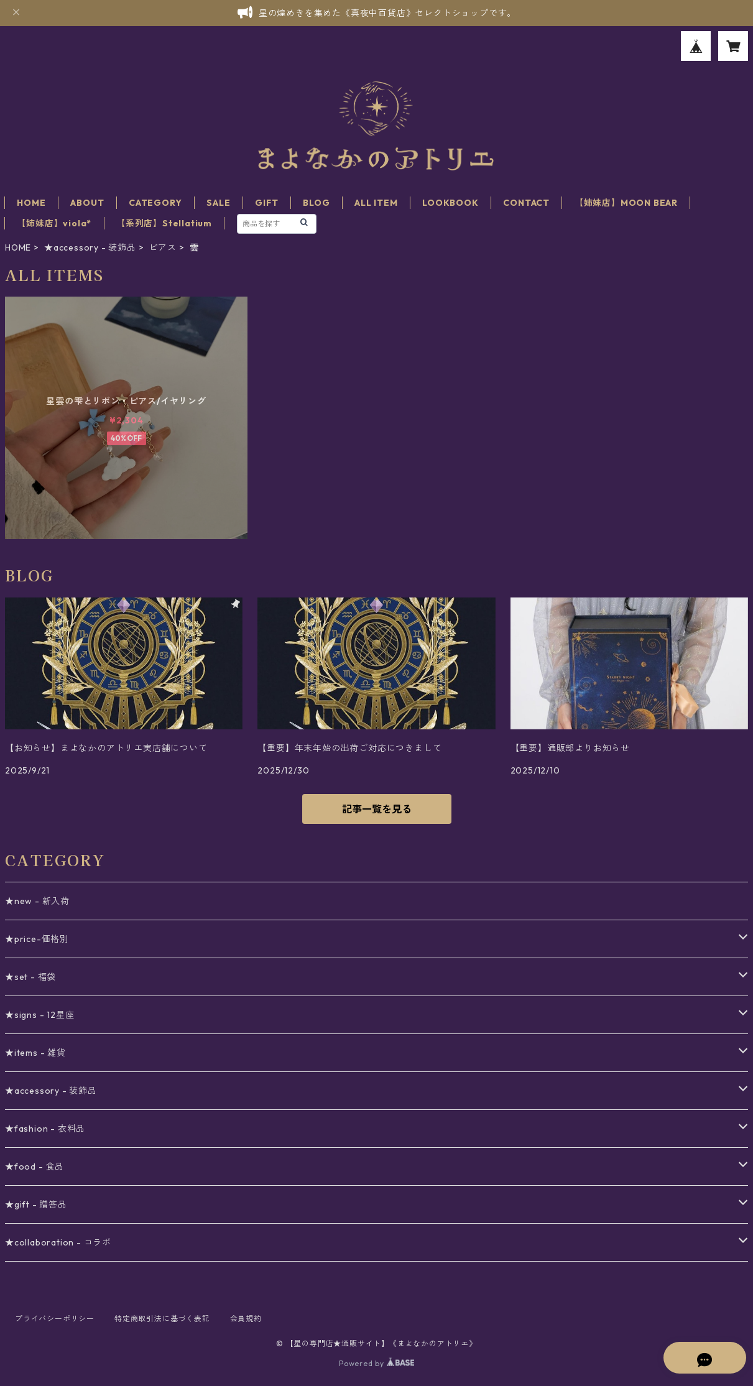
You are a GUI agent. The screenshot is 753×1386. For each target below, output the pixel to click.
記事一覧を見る (377, 809)
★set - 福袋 (30, 976)
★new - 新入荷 (37, 901)
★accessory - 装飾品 (90, 247)
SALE (218, 202)
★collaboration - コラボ (58, 1242)
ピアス (163, 247)
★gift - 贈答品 (36, 1204)
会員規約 (246, 1318)
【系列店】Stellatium (164, 223)
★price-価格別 (37, 939)
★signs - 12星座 (39, 1014)
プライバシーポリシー (55, 1318)
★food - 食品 (34, 1166)
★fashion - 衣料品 (45, 1128)
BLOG (316, 202)
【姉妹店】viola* (54, 223)
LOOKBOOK (450, 202)
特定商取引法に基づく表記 (162, 1318)
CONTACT (526, 202)
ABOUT (87, 202)
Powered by (376, 1363)
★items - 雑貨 (35, 1052)
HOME (31, 202)
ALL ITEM (375, 202)
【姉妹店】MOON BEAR (626, 202)
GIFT (266, 202)
